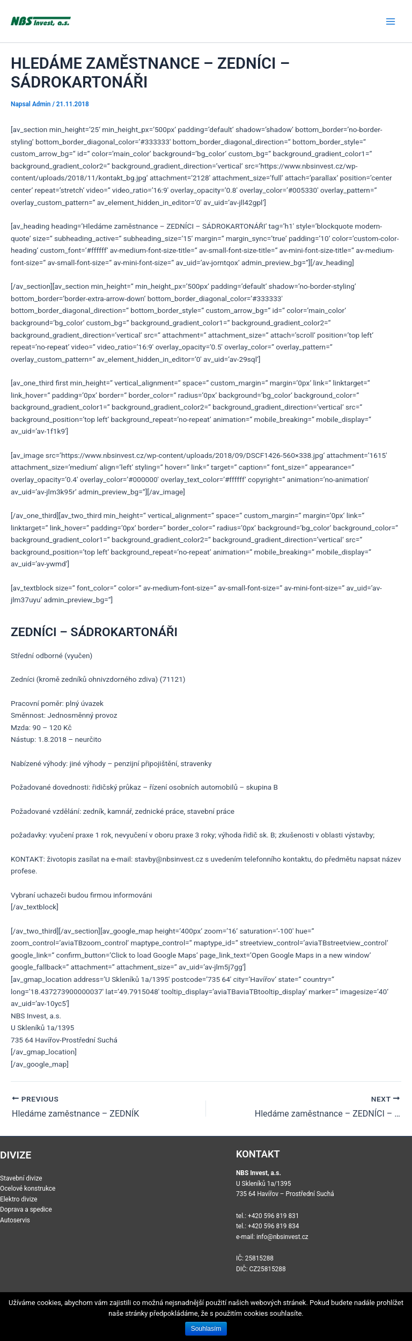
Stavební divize (21, 1178)
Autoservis (15, 1220)
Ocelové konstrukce (27, 1188)
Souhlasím (206, 1328)
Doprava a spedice (26, 1209)
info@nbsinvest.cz (282, 1237)
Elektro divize (19, 1199)
